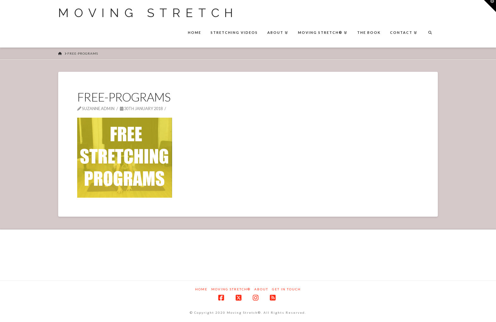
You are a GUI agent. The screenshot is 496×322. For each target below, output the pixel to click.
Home (201, 289)
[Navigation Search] (430, 33)
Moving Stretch (148, 13)
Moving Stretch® (231, 289)
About (261, 289)
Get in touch (286, 289)
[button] (490, 6)
